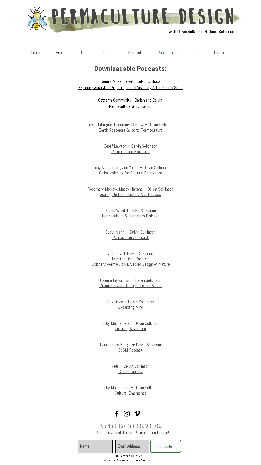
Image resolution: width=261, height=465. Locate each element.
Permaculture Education (130, 151)
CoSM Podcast (130, 350)
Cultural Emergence (130, 393)
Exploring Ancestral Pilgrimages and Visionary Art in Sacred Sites (130, 87)
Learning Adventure (130, 328)
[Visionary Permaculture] (116, 414)
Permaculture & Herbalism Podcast (130, 216)
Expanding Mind (130, 307)
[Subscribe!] (165, 446)
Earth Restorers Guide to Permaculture (130, 130)
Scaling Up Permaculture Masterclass (130, 194)
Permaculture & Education (130, 106)
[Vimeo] (137, 414)
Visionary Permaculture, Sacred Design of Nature (130, 264)
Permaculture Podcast (130, 237)
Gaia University (130, 371)
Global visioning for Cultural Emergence (130, 173)
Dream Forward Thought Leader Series (130, 285)
